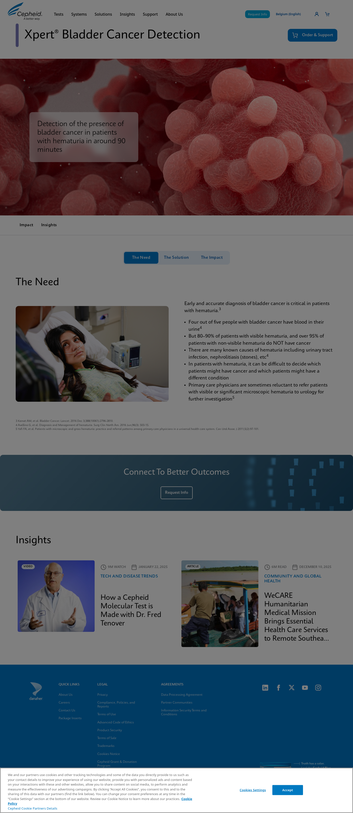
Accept (287, 790)
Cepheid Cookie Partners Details (32, 808)
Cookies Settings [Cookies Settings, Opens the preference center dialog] (253, 790)
